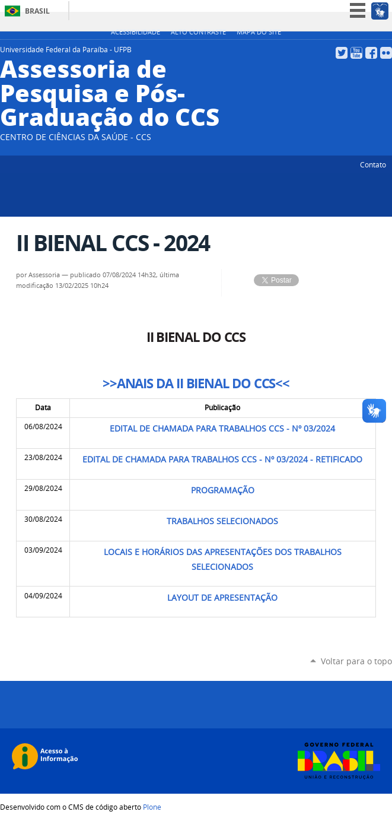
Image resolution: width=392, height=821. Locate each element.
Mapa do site (259, 32)
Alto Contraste (198, 32)
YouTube (356, 53)
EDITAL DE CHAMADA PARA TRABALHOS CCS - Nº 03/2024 (222, 428)
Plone (152, 807)
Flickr (386, 53)
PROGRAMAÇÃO (222, 490)
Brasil (37, 11)
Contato (373, 164)
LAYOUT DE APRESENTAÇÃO (222, 597)
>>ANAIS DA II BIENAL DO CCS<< (196, 383)
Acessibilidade (135, 32)
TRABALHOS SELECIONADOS (222, 521)
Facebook (371, 53)
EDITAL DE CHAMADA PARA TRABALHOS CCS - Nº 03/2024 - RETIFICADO (222, 459)
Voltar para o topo (356, 661)
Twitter (342, 53)
